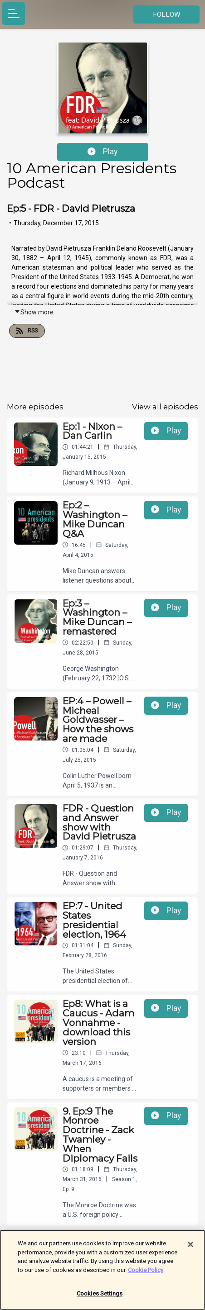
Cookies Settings (99, 1299)
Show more (34, 312)
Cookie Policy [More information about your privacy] (145, 1275)
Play (102, 151)
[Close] (190, 1250)
